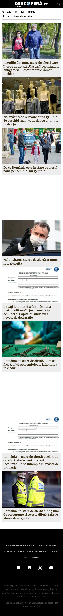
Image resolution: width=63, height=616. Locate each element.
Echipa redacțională (37, 551)
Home (5, 16)
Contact (54, 551)
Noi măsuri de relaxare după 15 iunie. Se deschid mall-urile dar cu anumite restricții (30, 120)
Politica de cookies (47, 545)
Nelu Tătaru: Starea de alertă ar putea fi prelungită (30, 261)
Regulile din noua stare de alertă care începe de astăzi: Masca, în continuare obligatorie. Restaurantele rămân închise (31, 68)
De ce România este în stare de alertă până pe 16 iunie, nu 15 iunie (30, 169)
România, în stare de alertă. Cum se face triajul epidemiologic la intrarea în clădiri (30, 364)
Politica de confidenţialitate (20, 545)
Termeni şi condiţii (14, 551)
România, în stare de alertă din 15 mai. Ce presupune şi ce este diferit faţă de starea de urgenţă (31, 514)
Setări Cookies (32, 557)
